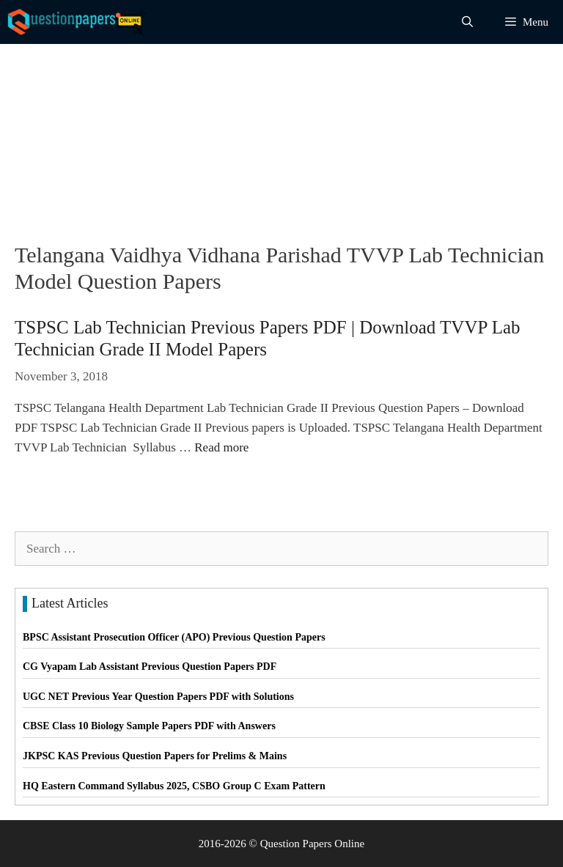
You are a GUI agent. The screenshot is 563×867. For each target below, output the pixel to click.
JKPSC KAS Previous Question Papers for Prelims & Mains (155, 755)
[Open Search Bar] (467, 22)
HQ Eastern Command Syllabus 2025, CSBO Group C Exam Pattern (174, 786)
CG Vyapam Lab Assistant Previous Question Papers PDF (149, 666)
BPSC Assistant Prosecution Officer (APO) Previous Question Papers (174, 637)
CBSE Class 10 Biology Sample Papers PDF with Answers (149, 725)
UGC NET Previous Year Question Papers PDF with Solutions (158, 696)
